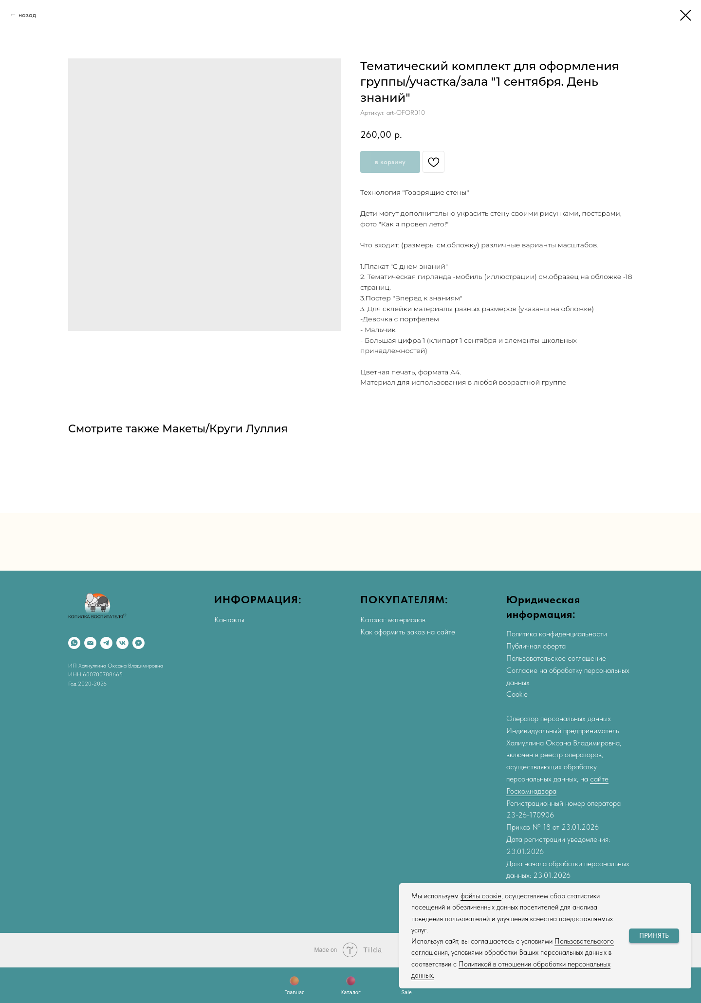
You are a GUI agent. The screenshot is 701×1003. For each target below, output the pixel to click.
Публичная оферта (536, 645)
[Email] (90, 643)
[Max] (138, 643)
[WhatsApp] (74, 643)
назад (27, 15)
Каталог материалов (392, 619)
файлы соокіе (481, 896)
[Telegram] (106, 643)
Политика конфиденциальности (556, 633)
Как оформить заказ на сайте (407, 631)
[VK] (122, 643)
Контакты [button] (229, 619)
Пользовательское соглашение (556, 658)
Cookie (517, 694)
